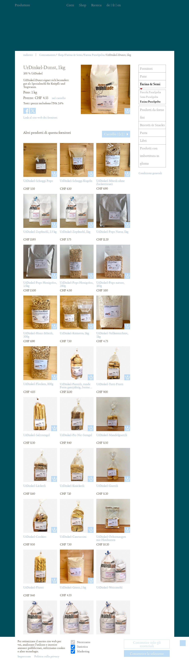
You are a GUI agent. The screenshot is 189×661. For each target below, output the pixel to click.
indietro (28, 54)
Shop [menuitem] (82, 5)
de (108, 5)
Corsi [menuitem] (70, 5)
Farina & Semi (73, 54)
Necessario (83, 642)
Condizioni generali (150, 173)
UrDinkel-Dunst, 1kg (118, 54)
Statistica (82, 646)
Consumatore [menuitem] (47, 54)
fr (114, 5)
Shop (61, 54)
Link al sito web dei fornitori (40, 117)
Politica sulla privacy (46, 656)
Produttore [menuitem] (22, 5)
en (119, 5)
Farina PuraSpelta (94, 54)
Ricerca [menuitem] (96, 5)
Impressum (25, 656)
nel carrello (59, 98)
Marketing (82, 651)
